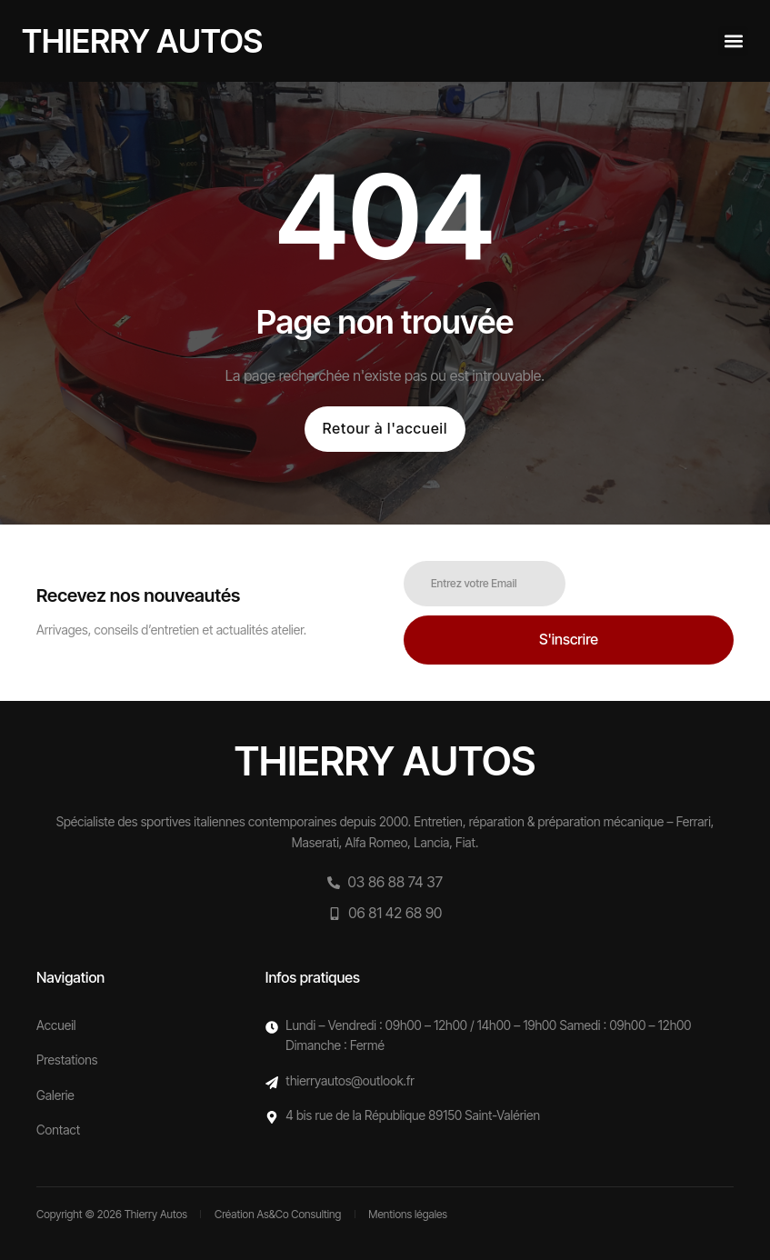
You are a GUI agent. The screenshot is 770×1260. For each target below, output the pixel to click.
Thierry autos (142, 41)
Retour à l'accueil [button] (385, 428)
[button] (733, 41)
